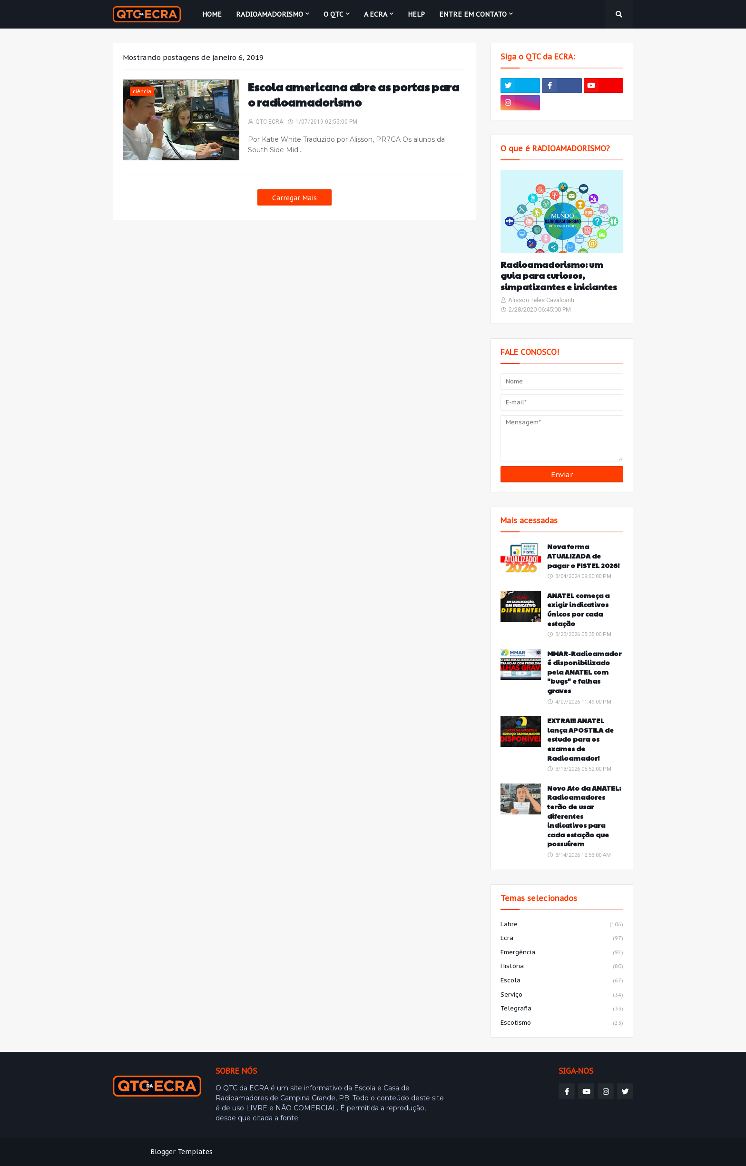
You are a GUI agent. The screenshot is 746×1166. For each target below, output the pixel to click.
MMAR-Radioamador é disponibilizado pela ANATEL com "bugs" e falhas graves (584, 672)
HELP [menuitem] (416, 14)
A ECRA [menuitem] (375, 14)
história (562, 966)
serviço (562, 995)
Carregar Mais (294, 198)
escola (562, 981)
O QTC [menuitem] (334, 14)
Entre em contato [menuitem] (473, 14)
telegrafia (562, 1009)
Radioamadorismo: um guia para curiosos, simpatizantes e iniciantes (559, 275)
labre (562, 925)
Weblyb (276, 1151)
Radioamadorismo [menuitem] (269, 14)
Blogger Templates (181, 1151)
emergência (562, 953)
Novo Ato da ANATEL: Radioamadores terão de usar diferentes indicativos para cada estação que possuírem (584, 816)
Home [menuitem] (212, 14)
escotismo (562, 1023)
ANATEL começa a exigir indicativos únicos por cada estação (578, 609)
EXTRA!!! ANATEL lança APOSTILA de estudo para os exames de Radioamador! (580, 739)
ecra (562, 938)
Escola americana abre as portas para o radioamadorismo (353, 94)
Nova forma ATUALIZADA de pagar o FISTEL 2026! (583, 555)
